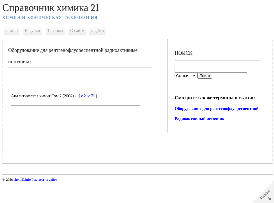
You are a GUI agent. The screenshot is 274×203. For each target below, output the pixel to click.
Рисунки (32, 30)
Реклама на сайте (44, 180)
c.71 (91, 95)
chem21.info (22, 180)
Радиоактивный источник (199, 118)
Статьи (11, 30)
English (97, 30)
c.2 (83, 95)
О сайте (77, 30)
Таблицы (55, 30)
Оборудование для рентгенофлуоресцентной (217, 108)
